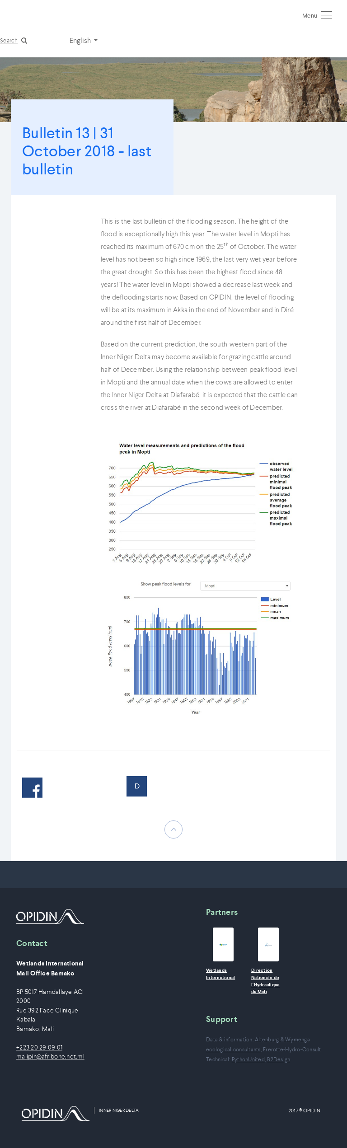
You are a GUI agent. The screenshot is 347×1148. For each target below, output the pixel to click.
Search (9, 40)
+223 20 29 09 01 (39, 1047)
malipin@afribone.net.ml (50, 1056)
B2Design (278, 1059)
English (81, 40)
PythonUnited (248, 1059)
